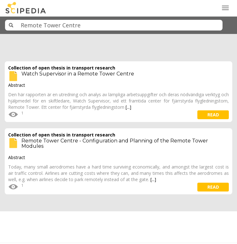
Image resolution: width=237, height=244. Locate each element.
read (213, 115)
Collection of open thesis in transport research (61, 68)
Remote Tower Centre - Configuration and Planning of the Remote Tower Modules (114, 143)
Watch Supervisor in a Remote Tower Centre (77, 74)
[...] (128, 107)
